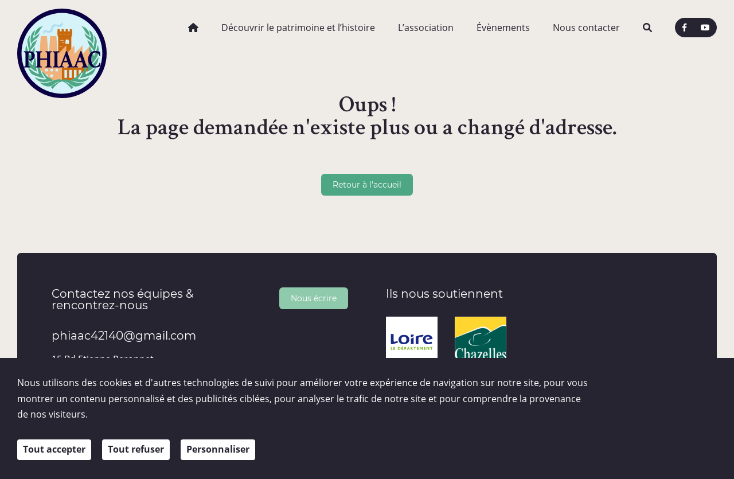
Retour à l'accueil (367, 184)
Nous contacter (586, 27)
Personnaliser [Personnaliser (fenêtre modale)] (217, 451)
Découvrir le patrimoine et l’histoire (298, 27)
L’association (426, 27)
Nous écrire (314, 298)
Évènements (503, 27)
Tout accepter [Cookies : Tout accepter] (54, 451)
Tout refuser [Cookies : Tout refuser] (136, 451)
